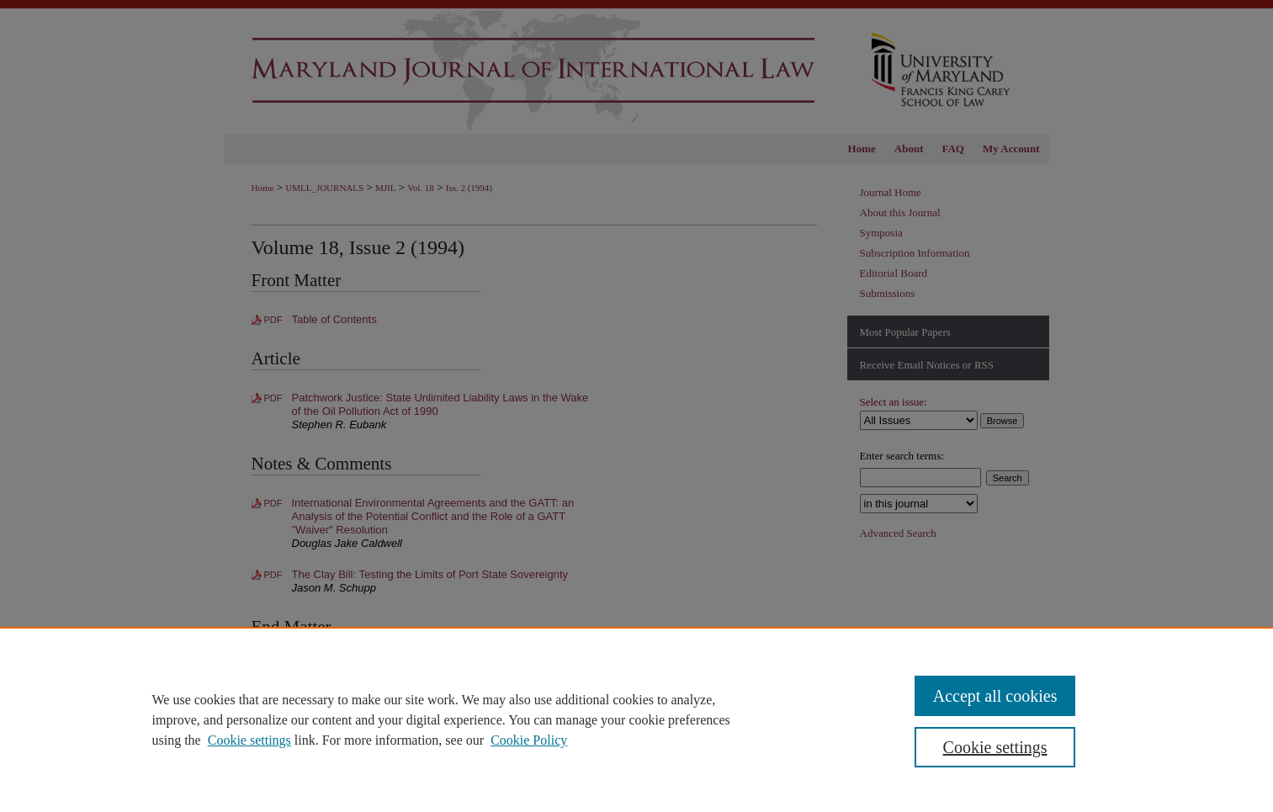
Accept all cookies (995, 696)
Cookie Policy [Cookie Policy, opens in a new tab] (529, 740)
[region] (636, 719)
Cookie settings (249, 740)
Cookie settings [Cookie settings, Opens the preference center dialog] (995, 747)
